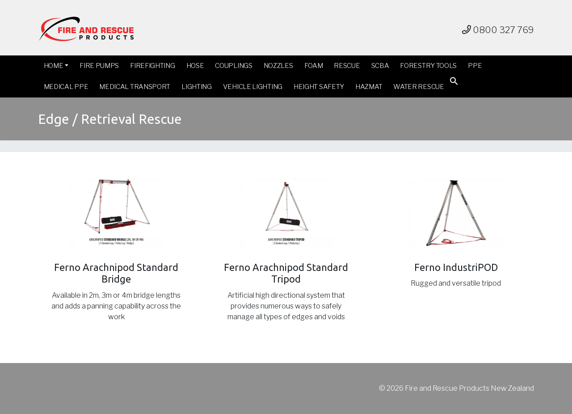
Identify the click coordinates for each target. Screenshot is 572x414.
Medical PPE (66, 87)
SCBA (380, 66)
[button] (454, 83)
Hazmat (368, 87)
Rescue (347, 66)
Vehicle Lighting (252, 87)
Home (53, 66)
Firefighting (152, 66)
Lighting (196, 87)
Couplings (233, 66)
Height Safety (319, 87)
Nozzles (278, 66)
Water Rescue (418, 87)
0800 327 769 (498, 30)
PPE (475, 66)
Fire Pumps (99, 66)
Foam (313, 66)
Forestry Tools (428, 66)
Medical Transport (134, 87)
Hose (195, 66)
